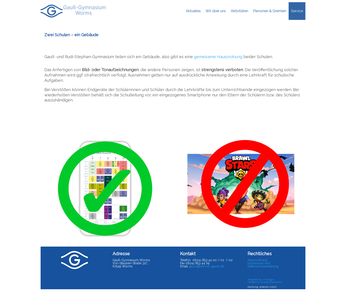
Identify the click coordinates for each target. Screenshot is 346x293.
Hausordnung (257, 260)
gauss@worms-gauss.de (206, 266)
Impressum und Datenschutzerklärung (263, 264)
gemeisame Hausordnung (218, 56)
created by (265, 282)
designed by (260, 279)
